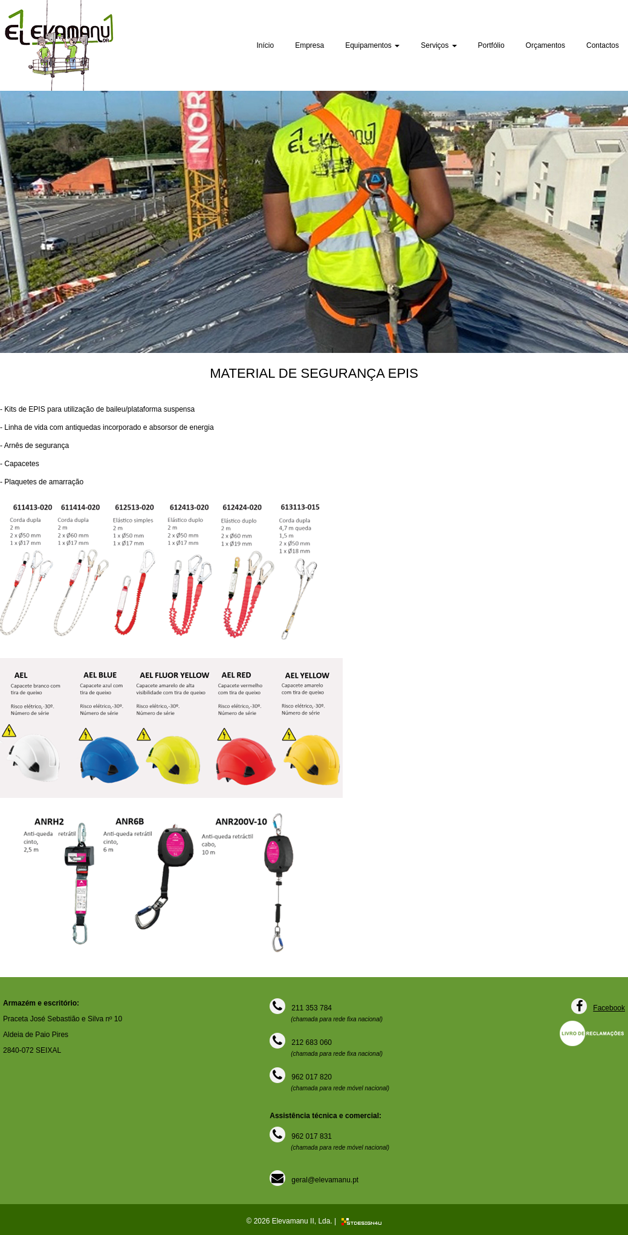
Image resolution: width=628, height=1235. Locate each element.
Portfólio (491, 45)
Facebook (609, 1008)
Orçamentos (545, 45)
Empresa (309, 45)
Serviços (438, 45)
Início (265, 45)
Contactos (602, 45)
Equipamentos (372, 45)
